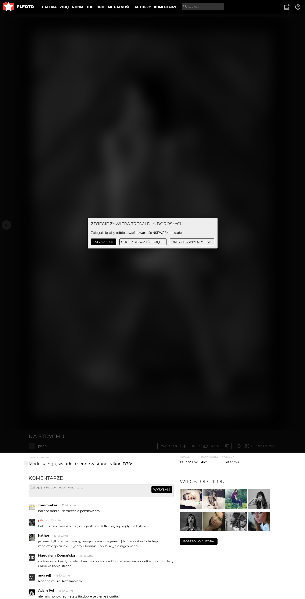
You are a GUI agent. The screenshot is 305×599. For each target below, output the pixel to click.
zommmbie (47, 507)
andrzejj (44, 577)
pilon (42, 522)
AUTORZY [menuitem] (143, 7)
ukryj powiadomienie (191, 242)
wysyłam (161, 490)
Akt (204, 462)
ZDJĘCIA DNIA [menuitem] (71, 7)
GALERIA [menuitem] (49, 7)
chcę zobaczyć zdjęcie (143, 242)
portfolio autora (198, 541)
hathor (43, 537)
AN (31, 579)
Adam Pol (46, 592)
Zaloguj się (103, 242)
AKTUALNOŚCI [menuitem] (120, 7)
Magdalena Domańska (56, 557)
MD (32, 559)
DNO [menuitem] (100, 7)
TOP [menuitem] (89, 7)
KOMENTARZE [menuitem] (165, 7)
